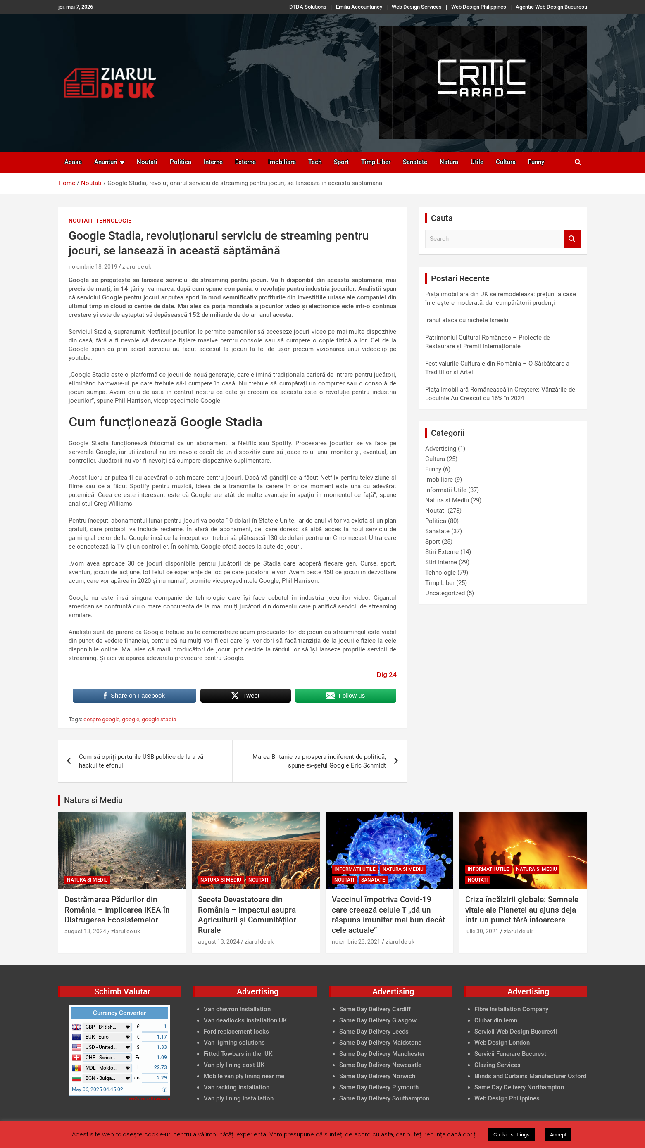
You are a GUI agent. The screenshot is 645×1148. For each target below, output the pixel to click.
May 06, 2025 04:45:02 (97, 1089)
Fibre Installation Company (511, 1009)
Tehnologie (113, 220)
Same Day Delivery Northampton (519, 1087)
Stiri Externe (442, 552)
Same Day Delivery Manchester (382, 1054)
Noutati (147, 162)
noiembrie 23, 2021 (356, 941)
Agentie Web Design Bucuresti (551, 7)
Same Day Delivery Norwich (377, 1076)
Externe (245, 162)
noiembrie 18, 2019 (93, 266)
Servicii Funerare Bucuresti (511, 1054)
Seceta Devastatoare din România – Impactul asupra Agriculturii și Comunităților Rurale (247, 915)
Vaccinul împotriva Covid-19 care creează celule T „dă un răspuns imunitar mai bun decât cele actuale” (388, 915)
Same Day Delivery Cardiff (375, 1009)
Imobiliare (282, 162)
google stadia (159, 719)
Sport (341, 162)
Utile (477, 162)
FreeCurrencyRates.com (148, 1098)
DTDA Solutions (307, 7)
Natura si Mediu (447, 500)
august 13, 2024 (85, 931)
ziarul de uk (136, 266)
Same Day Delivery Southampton (384, 1098)
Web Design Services (417, 7)
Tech (314, 162)
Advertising (440, 448)
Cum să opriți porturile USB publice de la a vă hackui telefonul (141, 761)
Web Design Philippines (478, 7)
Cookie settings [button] (511, 1134)
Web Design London (502, 1042)
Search (572, 239)
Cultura (506, 162)
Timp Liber (375, 162)
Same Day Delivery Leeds (374, 1031)
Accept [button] (558, 1134)
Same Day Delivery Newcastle (380, 1065)
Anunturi (105, 162)
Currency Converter (119, 1013)
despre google (101, 719)
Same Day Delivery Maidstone (380, 1042)
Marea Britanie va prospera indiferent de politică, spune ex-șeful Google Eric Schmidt (319, 761)
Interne (213, 162)
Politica (180, 162)
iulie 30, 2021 (482, 931)
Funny (536, 162)
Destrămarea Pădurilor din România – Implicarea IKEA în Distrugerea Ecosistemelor (117, 910)
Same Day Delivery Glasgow (378, 1020)
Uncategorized (445, 593)
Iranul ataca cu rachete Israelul (467, 320)
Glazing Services (497, 1065)
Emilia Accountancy (359, 7)
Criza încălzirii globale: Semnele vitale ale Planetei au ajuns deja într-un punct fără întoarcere (521, 910)
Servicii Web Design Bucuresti (515, 1031)
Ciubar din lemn (495, 1020)
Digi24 (386, 675)
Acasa (73, 162)
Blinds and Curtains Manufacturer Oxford (530, 1076)
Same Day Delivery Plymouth (379, 1087)
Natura (449, 162)
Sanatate (415, 162)
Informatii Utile (445, 490)
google (130, 719)
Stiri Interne (441, 562)
